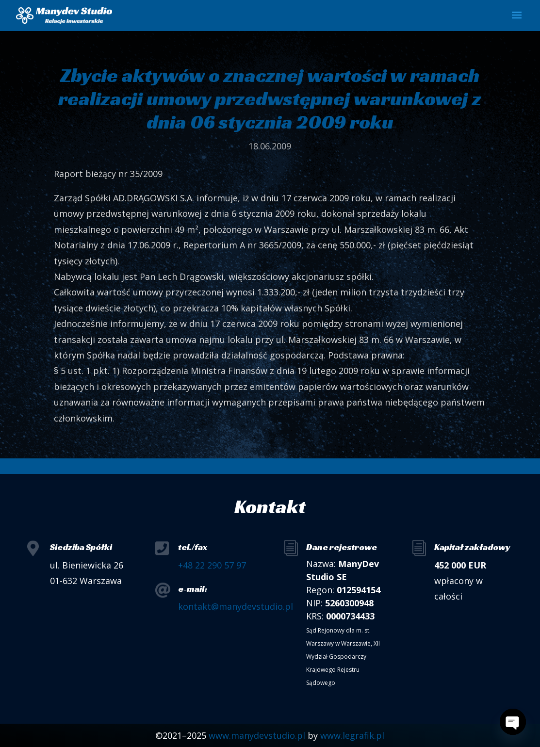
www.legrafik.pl (352, 735)
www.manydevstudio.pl (257, 735)
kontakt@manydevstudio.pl (235, 606)
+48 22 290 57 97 (212, 565)
